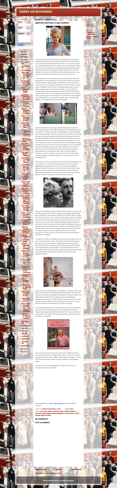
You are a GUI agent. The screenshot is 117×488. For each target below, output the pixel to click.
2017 (22, 60)
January (24, 346)
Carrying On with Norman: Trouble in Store (25, 254)
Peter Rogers (69, 413)
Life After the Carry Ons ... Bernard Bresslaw (25, 147)
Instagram (38, 405)
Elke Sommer (46, 413)
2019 (22, 54)
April (23, 336)
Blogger (71, 481)
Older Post (76, 470)
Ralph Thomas (46, 415)
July (23, 328)
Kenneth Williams (58, 413)
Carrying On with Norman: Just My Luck (25, 168)
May (23, 334)
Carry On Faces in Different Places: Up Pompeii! (25, 230)
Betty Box (43, 411)
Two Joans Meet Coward (25, 154)
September (26, 321)
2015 (21, 352)
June (23, 331)
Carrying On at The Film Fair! (25, 140)
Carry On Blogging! (35, 12)
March (24, 339)
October (25, 70)
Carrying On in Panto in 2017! (25, 300)
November (25, 66)
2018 (22, 57)
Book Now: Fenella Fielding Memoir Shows (25, 176)
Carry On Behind (53, 411)
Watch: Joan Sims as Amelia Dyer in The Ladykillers (26, 269)
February (25, 341)
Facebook (68, 403)
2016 (22, 349)
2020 (22, 52)
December (25, 62)
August (24, 326)
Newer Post (41, 470)
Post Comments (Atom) (53, 473)
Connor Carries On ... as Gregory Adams (25, 238)
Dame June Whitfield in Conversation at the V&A (26, 75)
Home (58, 470)
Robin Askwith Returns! (25, 280)
